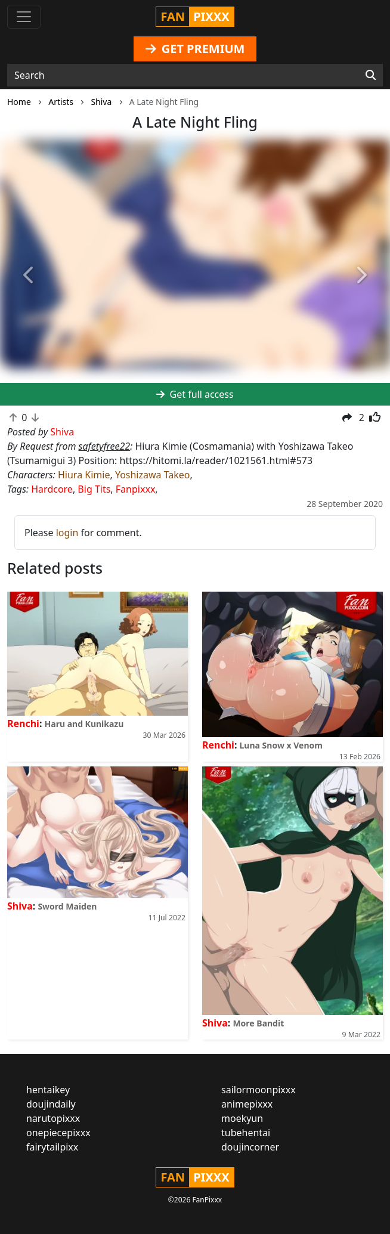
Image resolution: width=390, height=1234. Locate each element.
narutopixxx (53, 1118)
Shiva (20, 906)
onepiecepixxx (58, 1132)
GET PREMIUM (195, 49)
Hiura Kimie (84, 474)
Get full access (194, 394)
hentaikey (48, 1089)
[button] (29, 275)
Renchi (23, 723)
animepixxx (247, 1104)
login (67, 532)
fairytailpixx (52, 1146)
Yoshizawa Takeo (152, 474)
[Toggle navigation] (24, 17)
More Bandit (258, 1023)
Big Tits (94, 489)
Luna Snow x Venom (281, 745)
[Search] (370, 75)
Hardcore (52, 489)
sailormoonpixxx (258, 1089)
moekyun (242, 1118)
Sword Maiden (67, 906)
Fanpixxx (136, 489)
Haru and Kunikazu (84, 723)
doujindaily (51, 1104)
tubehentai (245, 1132)
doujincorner (250, 1146)
